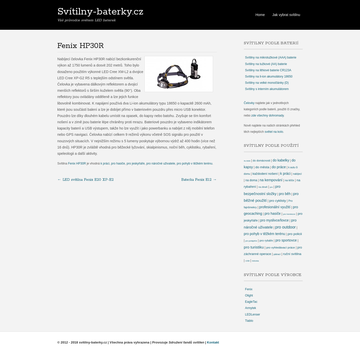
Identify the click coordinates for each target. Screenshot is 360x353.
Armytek (250, 308)
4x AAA (247, 161)
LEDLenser (252, 314)
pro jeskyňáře (136, 163)
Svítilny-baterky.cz (100, 12)
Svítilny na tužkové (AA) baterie (266, 64)
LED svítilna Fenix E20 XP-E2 (85, 180)
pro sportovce (286, 240)
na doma (251, 180)
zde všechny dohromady (267, 115)
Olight (249, 295)
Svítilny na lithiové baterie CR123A (268, 70)
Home (260, 15)
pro (271, 187)
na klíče (289, 180)
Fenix (248, 289)
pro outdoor (285, 227)
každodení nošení (265, 174)
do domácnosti (261, 160)
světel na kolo (274, 132)
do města (262, 167)
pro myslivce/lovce (274, 220)
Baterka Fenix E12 (199, 180)
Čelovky (249, 103)
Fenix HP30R (77, 163)
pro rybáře (266, 240)
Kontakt (213, 342)
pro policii (295, 234)
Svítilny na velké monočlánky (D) (267, 82)
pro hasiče (118, 163)
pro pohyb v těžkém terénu (194, 163)
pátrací (277, 254)
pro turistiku (254, 247)
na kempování (271, 180)
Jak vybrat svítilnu (286, 15)
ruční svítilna (292, 254)
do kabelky (281, 160)
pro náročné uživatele (160, 163)
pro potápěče (251, 241)
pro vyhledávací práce (280, 247)
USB (247, 261)
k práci (105, 163)
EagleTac (251, 302)
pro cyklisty (277, 200)
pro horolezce (289, 214)
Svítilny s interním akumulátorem (267, 89)
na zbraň (262, 187)
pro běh (285, 194)
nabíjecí (297, 173)
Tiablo (249, 320)
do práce (279, 167)
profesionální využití (274, 207)
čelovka (255, 261)
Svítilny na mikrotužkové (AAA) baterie (270, 57)
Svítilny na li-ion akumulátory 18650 (268, 76)
